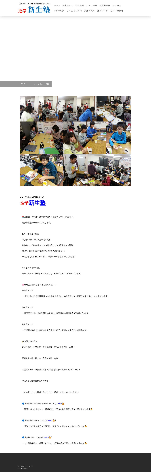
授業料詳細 (105, 5)
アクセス (117, 5)
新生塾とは (67, 5)
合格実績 (80, 5)
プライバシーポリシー (25, 466)
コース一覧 (91, 5)
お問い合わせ (118, 11)
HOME (57, 5)
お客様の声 (59, 11)
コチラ (59, 403)
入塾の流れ (89, 11)
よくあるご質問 (74, 11)
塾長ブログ (102, 11)
